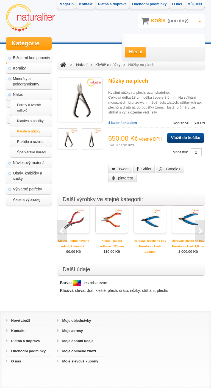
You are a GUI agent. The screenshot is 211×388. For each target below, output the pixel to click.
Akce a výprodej (26, 199)
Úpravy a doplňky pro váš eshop (31, 252)
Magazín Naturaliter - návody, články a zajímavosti (30, 233)
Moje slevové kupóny (79, 361)
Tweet (120, 169)
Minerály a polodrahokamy (26, 81)
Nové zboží (20, 320)
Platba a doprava (25, 341)
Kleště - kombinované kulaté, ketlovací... (73, 243)
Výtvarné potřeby (27, 189)
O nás (15, 361)
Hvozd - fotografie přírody (31, 268)
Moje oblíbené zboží (78, 351)
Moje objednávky (76, 320)
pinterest (122, 178)
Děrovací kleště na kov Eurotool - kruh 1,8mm (188, 243)
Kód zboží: (182, 123)
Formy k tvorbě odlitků (29, 107)
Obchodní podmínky (28, 351)
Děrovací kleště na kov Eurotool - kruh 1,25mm (150, 246)
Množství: (180, 152)
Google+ (170, 169)
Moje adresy (72, 331)
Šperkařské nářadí (31, 152)
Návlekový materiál (29, 162)
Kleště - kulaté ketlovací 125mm (111, 243)
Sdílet (144, 169)
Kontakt (17, 331)
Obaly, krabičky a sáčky (27, 176)
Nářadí (18, 94)
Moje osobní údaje (77, 341)
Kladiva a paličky (30, 121)
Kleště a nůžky (28, 131)
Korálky (19, 68)
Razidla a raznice (31, 142)
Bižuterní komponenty (31, 58)
